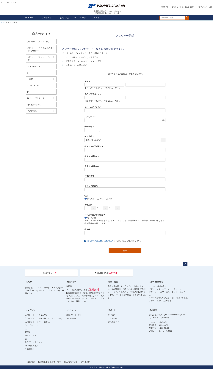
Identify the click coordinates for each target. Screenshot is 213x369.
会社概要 (153, 310)
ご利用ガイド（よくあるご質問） (184, 7)
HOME (29, 18)
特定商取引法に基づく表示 (49, 362)
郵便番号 (89, 126)
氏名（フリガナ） (93, 94)
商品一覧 (46, 18)
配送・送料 (71, 282)
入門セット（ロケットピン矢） (38, 58)
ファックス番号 (91, 186)
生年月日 (88, 205)
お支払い (29, 282)
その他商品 (32, 111)
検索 (187, 18)
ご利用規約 (109, 241)
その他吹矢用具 (34, 104)
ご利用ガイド (52, 290)
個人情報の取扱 (70, 362)
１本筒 (30, 79)
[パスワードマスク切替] (163, 120)
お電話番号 (90, 176)
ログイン (165, 7)
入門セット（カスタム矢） (38, 41)
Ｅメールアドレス (93, 107)
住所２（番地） (92, 156)
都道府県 (89, 136)
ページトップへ (185, 264)
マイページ (80, 18)
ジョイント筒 (33, 85)
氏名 (87, 81)
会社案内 (111, 315)
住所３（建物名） (92, 166)
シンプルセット (34, 66)
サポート (112, 310)
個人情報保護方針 (94, 241)
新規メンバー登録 (74, 315)
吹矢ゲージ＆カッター (36, 98)
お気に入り (64, 18)
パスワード (90, 117)
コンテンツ (30, 310)
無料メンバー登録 (205, 7)
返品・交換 (113, 282)
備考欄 (87, 229)
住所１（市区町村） (94, 146)
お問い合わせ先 (156, 282)
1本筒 (27, 332)
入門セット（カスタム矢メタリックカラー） (39, 49)
